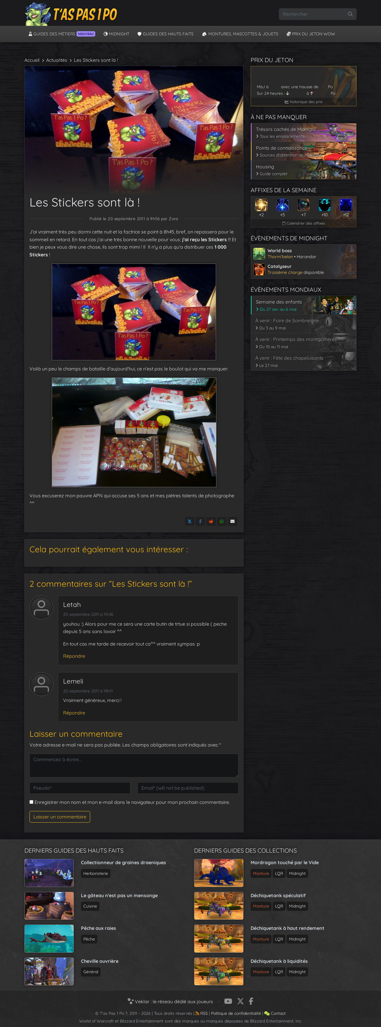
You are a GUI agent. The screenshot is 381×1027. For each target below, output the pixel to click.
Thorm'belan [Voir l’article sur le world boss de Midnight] (280, 256)
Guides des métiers (62, 34)
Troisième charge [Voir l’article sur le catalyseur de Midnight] (285, 272)
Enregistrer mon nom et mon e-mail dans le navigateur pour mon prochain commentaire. (132, 802)
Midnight (116, 34)
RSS (202, 1013)
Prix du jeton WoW (311, 34)
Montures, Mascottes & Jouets (240, 34)
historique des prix (303, 101)
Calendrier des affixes (303, 223)
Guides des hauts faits (165, 34)
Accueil (32, 60)
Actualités (56, 60)
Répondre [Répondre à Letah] (74, 656)
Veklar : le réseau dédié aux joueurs (170, 1001)
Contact (275, 1013)
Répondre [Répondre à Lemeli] (74, 713)
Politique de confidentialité (236, 1013)
